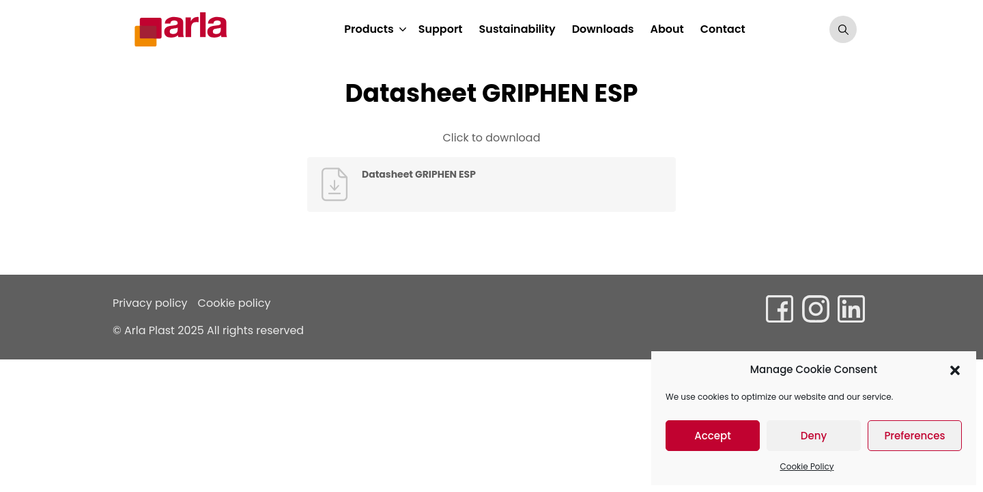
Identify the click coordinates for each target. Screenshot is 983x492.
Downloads (603, 29)
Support (440, 29)
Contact (722, 29)
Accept (712, 435)
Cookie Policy (807, 466)
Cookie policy (234, 303)
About (666, 29)
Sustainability (517, 29)
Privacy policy (150, 303)
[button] (955, 370)
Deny (814, 435)
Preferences (914, 435)
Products (368, 29)
